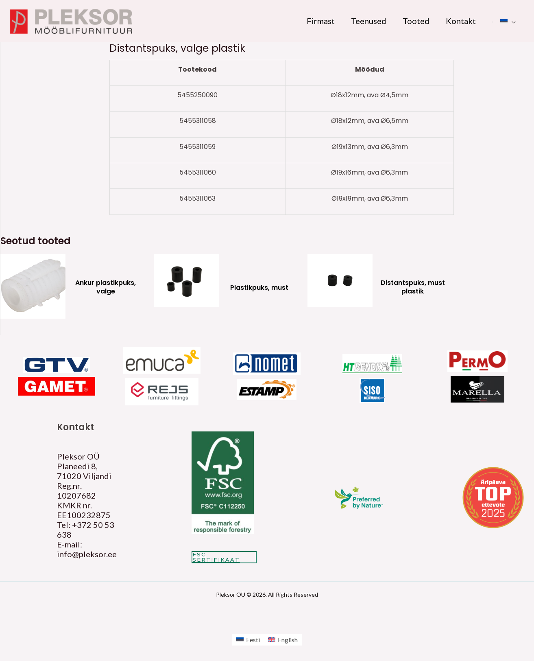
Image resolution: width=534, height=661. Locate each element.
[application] (512, 21)
